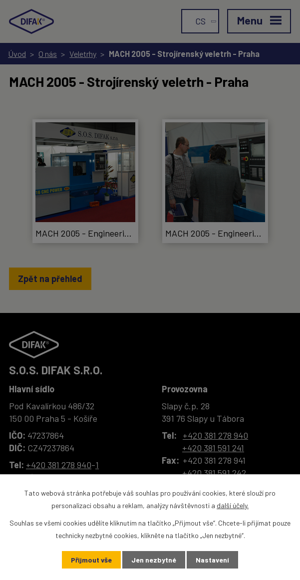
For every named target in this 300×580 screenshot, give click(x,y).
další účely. (233, 505)
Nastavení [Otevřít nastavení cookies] (212, 560)
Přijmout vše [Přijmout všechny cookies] (91, 560)
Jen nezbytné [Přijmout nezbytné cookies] (153, 560)
